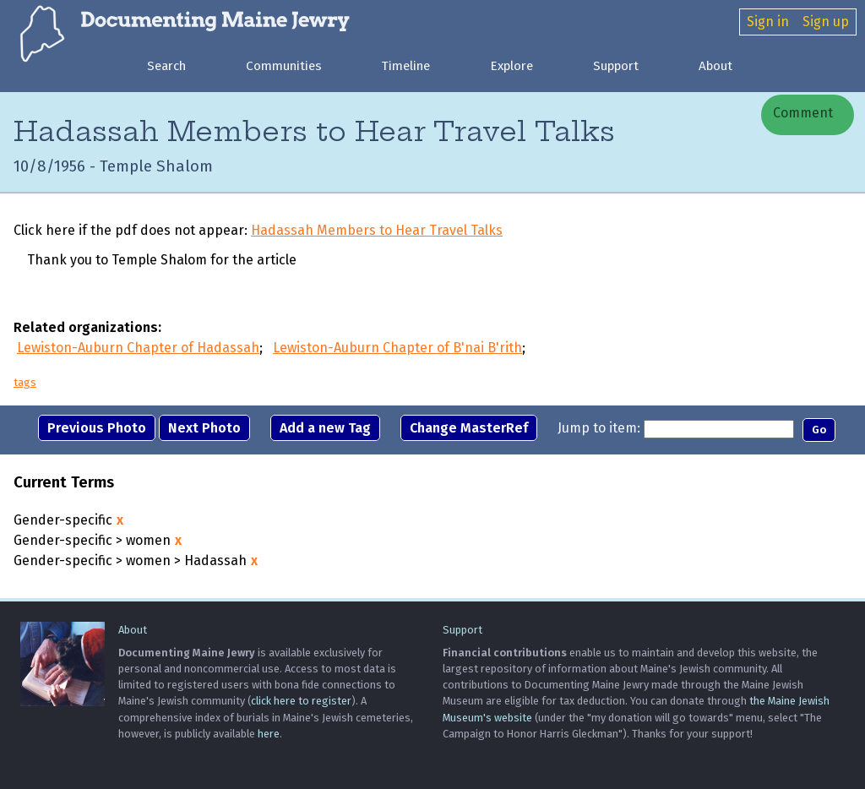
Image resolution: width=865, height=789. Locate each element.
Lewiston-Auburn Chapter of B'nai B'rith (397, 348)
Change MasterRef (469, 428)
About (715, 65)
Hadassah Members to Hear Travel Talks (377, 230)
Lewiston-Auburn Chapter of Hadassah (138, 348)
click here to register (301, 700)
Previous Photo (96, 428)
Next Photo (204, 428)
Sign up (825, 22)
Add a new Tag (325, 428)
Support (616, 65)
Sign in (768, 22)
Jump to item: (599, 428)
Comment (801, 113)
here (269, 733)
